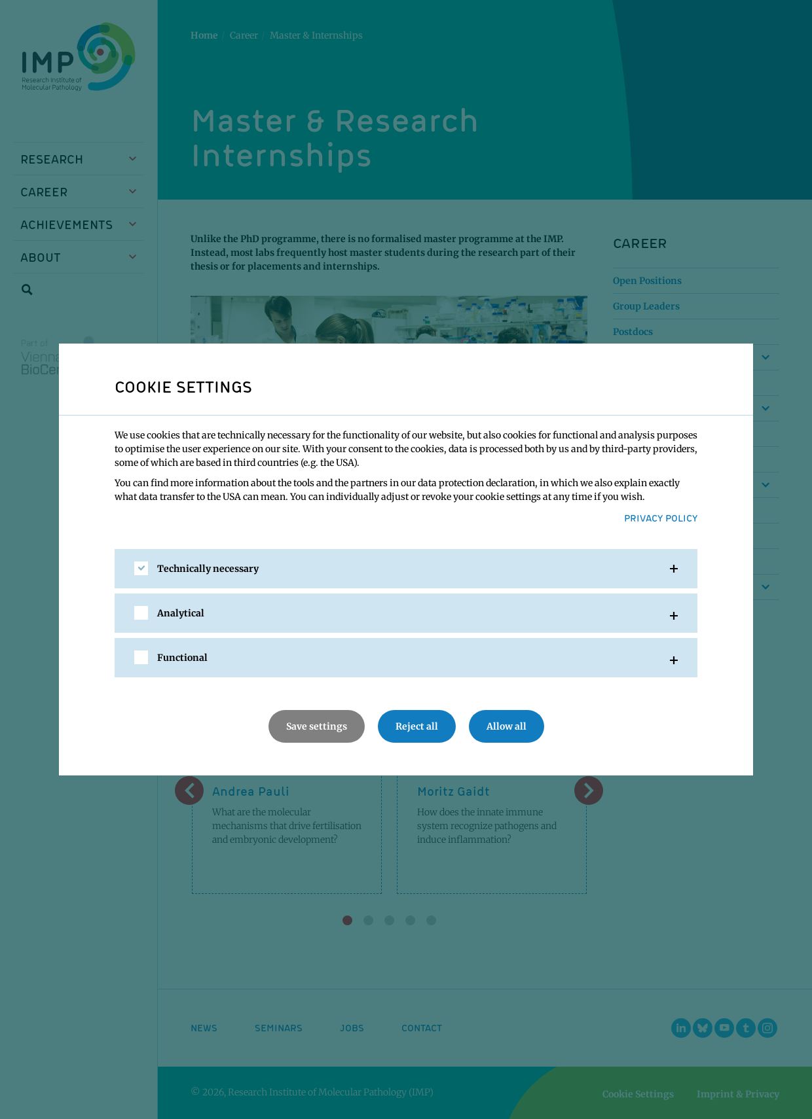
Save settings (316, 726)
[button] (406, 568)
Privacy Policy (660, 517)
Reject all (417, 726)
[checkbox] (141, 568)
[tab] (406, 568)
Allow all (506, 726)
